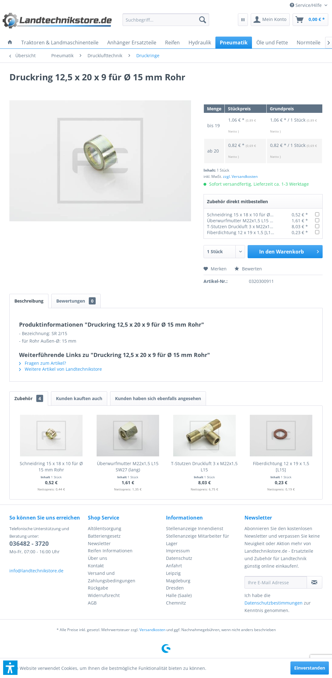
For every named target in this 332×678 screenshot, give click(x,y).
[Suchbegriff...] (166, 19)
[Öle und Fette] (272, 42)
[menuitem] (308, 5)
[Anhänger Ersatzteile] (132, 42)
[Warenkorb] (310, 19)
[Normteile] (308, 42)
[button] (10, 667)
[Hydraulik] (199, 42)
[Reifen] (172, 42)
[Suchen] (202, 19)
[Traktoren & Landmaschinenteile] (60, 42)
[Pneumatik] (233, 42)
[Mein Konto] (270, 19)
